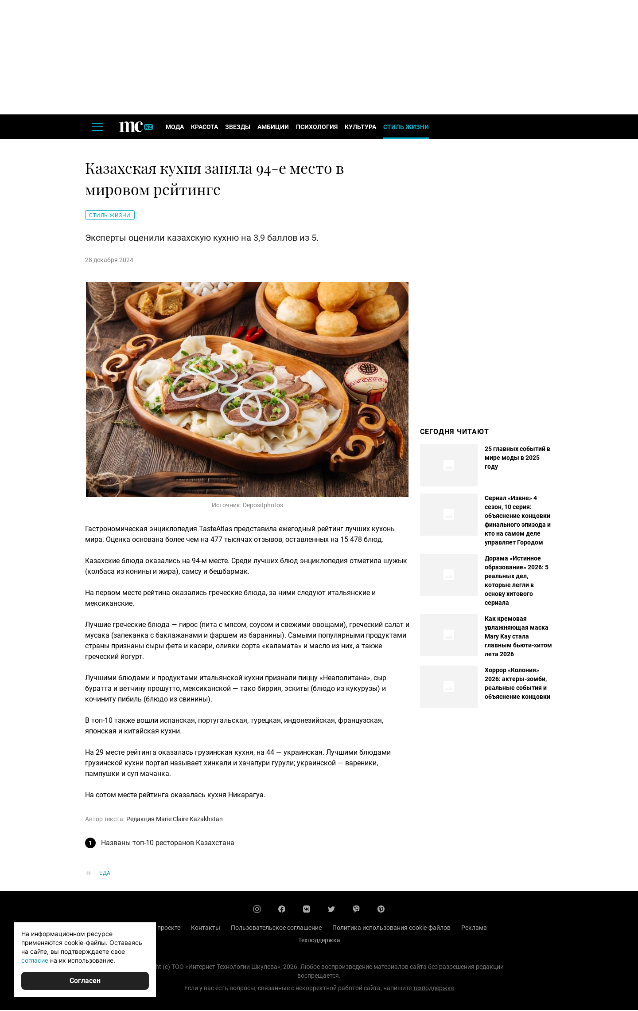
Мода (175, 127)
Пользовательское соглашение (276, 928)
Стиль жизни (406, 127)
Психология (317, 127)
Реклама (474, 928)
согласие (34, 960)
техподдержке (433, 988)
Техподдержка (319, 940)
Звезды (237, 127)
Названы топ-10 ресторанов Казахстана (167, 843)
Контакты (205, 928)
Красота (204, 127)
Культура (360, 127)
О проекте (166, 928)
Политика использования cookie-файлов (391, 928)
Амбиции (273, 127)
